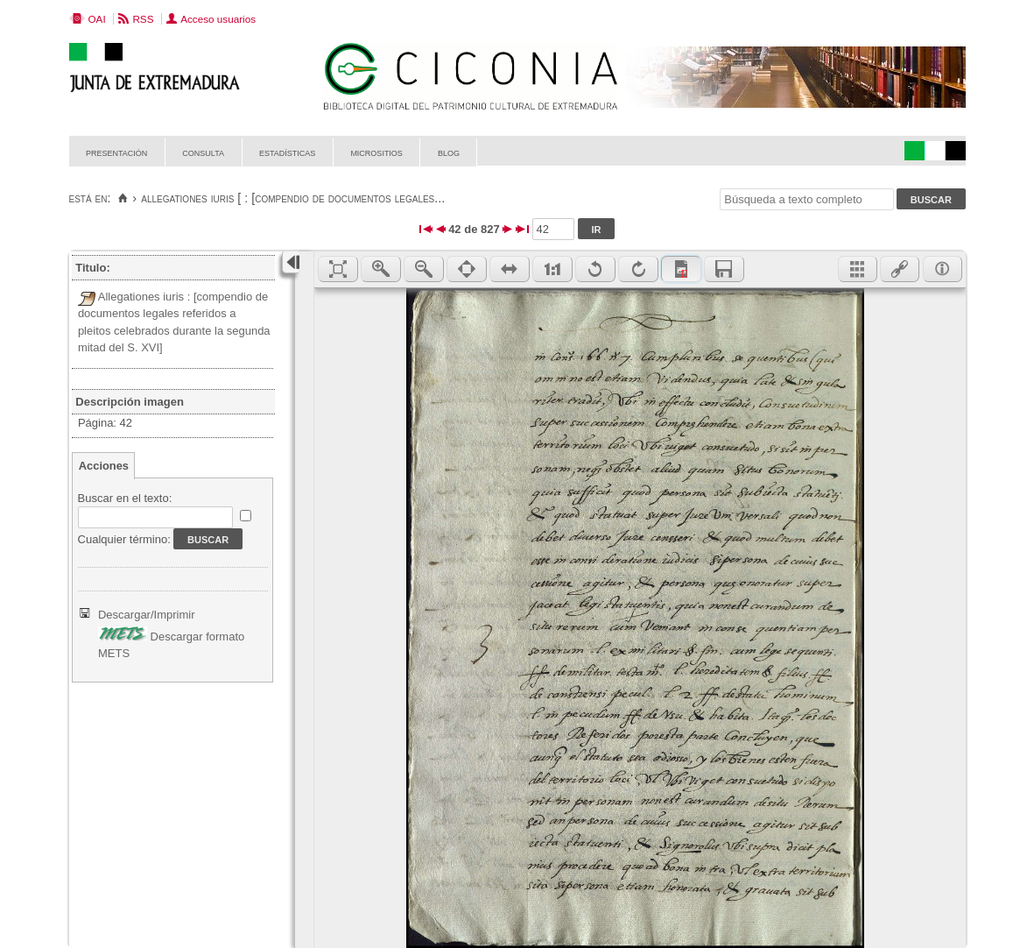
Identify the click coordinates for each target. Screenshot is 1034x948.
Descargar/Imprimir (146, 614)
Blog (449, 152)
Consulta (203, 152)
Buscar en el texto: (125, 498)
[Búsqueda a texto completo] (806, 199)
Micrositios (376, 152)
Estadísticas (287, 152)
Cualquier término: (124, 539)
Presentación (116, 152)
